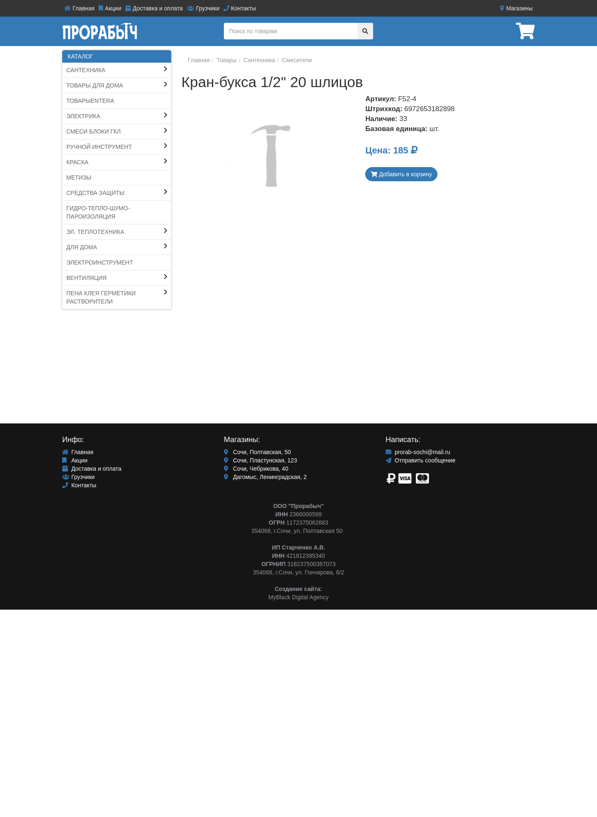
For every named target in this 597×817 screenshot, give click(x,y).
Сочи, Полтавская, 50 (257, 452)
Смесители (296, 60)
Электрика (83, 116)
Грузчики (203, 8)
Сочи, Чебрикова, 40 (256, 468)
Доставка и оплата (154, 8)
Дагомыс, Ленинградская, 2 (265, 477)
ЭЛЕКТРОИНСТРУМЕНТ (99, 262)
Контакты (239, 8)
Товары (226, 60)
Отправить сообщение (420, 460)
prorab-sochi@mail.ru (418, 452)
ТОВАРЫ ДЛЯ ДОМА (94, 85)
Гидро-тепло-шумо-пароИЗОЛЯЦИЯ (98, 212)
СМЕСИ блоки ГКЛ (93, 131)
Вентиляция (86, 278)
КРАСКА (77, 162)
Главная (79, 8)
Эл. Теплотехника (95, 232)
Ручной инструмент (99, 146)
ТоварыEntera (90, 100)
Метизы (78, 177)
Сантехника (85, 70)
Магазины (516, 8)
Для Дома (81, 247)
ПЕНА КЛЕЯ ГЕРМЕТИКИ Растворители (101, 297)
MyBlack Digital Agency (298, 597)
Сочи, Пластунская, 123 (260, 460)
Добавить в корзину (401, 174)
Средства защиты (95, 193)
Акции (110, 8)
